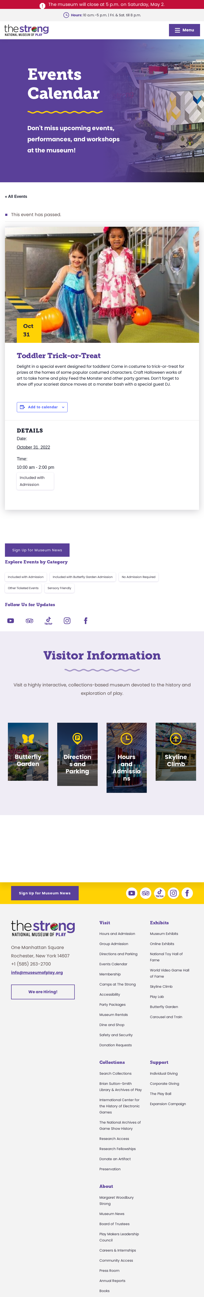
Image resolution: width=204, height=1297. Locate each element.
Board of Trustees (114, 1223)
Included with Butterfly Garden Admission (83, 577)
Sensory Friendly (59, 588)
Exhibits (159, 923)
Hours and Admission (117, 933)
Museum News (111, 1213)
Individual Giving (164, 1073)
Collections (112, 1062)
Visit (104, 923)
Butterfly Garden (164, 1006)
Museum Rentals (113, 1014)
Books (104, 1290)
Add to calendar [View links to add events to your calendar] (43, 407)
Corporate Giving (164, 1083)
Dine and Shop (111, 1024)
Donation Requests (115, 1045)
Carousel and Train (166, 1016)
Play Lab (157, 996)
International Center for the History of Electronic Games (119, 1106)
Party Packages (112, 1004)
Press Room (109, 1270)
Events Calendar (113, 964)
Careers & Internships (117, 1250)
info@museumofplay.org (37, 972)
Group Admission (113, 943)
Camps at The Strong (117, 984)
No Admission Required (138, 577)
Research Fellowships (117, 1148)
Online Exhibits (162, 943)
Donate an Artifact (115, 1158)
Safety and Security (116, 1034)
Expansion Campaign (168, 1103)
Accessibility (109, 994)
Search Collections (115, 1073)
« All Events (16, 196)
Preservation (110, 1169)
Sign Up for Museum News (37, 550)
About (106, 1186)
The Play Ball (160, 1093)
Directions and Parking (118, 953)
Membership (110, 974)
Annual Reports (112, 1280)
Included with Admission (32, 481)
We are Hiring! (42, 992)
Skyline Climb (161, 986)
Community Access (116, 1260)
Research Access (114, 1138)
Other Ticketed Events (23, 588)
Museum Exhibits (164, 933)
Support (159, 1062)
